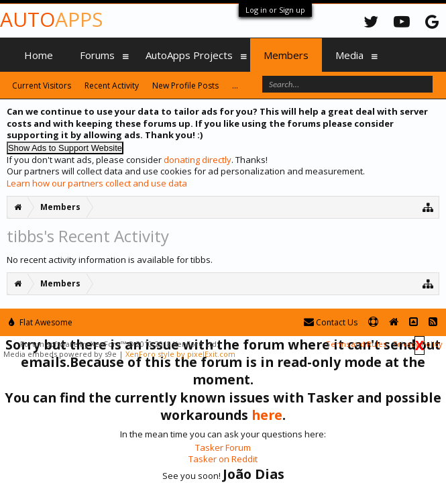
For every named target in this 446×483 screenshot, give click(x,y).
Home (38, 55)
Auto (51, 19)
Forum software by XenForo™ (119, 344)
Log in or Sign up (275, 10)
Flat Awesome (40, 322)
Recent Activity (112, 85)
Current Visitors (41, 85)
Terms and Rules (356, 344)
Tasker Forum (223, 447)
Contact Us (330, 322)
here (267, 415)
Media (349, 55)
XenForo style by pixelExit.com (180, 354)
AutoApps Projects (189, 55)
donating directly (197, 160)
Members (286, 55)
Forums (97, 55)
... (235, 85)
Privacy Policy (418, 344)
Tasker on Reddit (223, 459)
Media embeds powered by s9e (60, 354)
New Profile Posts (185, 85)
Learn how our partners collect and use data (97, 183)
